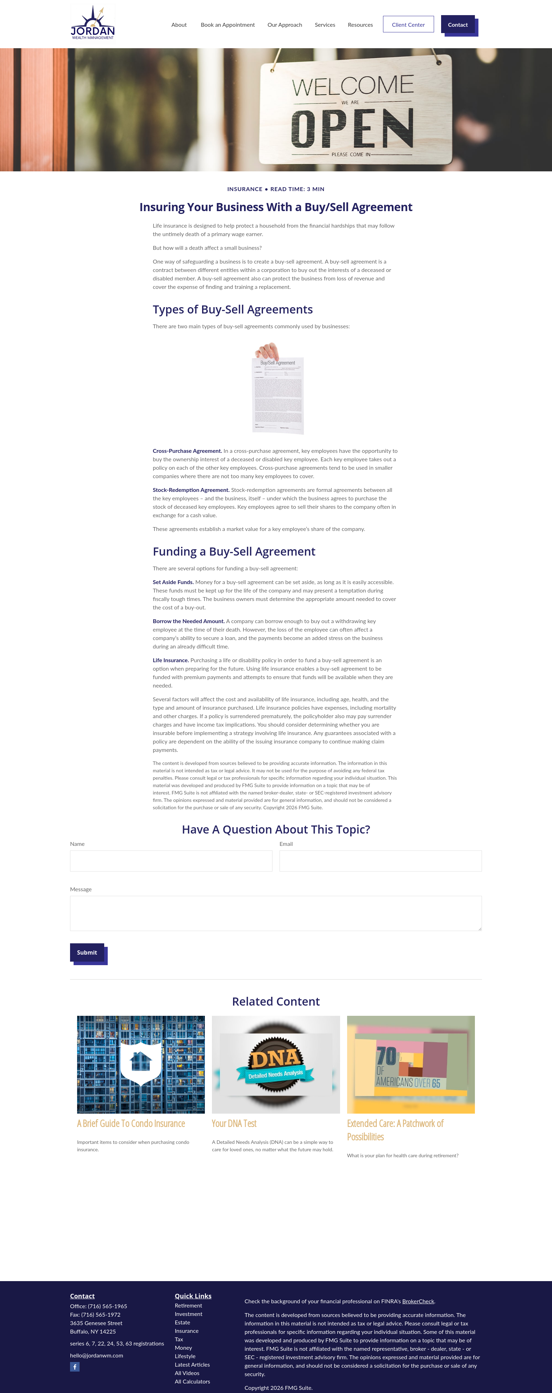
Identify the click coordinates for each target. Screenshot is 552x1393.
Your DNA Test (234, 1123)
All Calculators (193, 1381)
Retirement (188, 1305)
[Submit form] (87, 952)
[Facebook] (75, 1367)
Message (81, 889)
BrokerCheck (418, 1301)
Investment (188, 1313)
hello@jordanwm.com (96, 1355)
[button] (180, 24)
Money (183, 1347)
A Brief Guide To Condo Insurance (131, 1123)
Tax (179, 1339)
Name (77, 843)
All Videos (187, 1372)
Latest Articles (192, 1364)
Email (286, 843)
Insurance (187, 1330)
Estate (182, 1322)
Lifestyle (185, 1356)
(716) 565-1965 (107, 1306)
